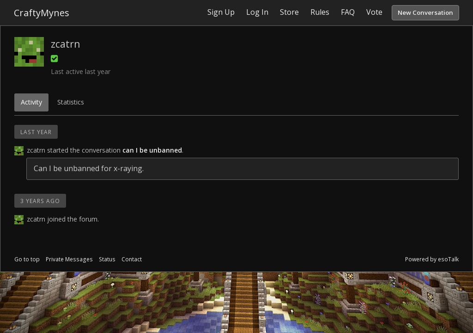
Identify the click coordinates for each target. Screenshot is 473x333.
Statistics (70, 102)
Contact (131, 259)
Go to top (27, 259)
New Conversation (425, 12)
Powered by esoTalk (432, 259)
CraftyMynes (41, 12)
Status (107, 259)
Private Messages (69, 259)
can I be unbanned (152, 150)
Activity (31, 102)
